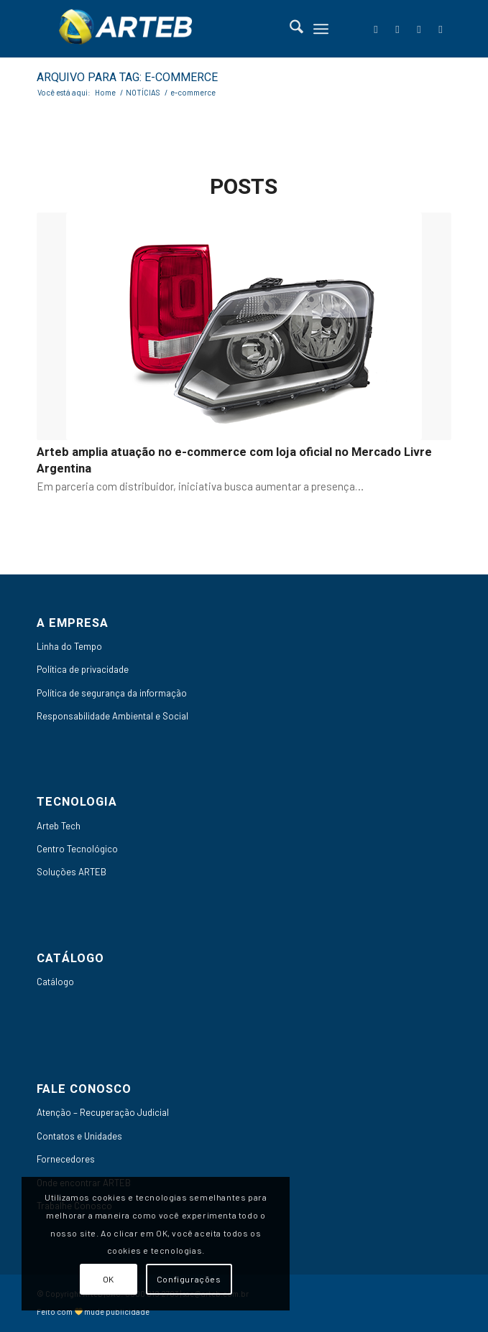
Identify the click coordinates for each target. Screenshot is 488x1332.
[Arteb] (203, 28)
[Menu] (320, 28)
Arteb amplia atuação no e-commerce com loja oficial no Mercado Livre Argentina (234, 461)
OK (108, 1279)
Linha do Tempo (69, 646)
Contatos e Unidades (79, 1136)
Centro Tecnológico (77, 848)
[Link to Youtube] (419, 29)
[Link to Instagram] (440, 29)
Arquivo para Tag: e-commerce (127, 77)
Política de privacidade (83, 669)
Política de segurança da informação (112, 693)
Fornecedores (66, 1159)
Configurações (189, 1279)
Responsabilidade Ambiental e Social (112, 716)
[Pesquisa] (289, 28)
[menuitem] (289, 28)
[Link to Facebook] (376, 29)
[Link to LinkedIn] (397, 29)
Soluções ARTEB (71, 871)
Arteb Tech (58, 826)
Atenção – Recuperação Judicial (103, 1112)
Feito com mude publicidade (93, 1311)
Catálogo (55, 981)
